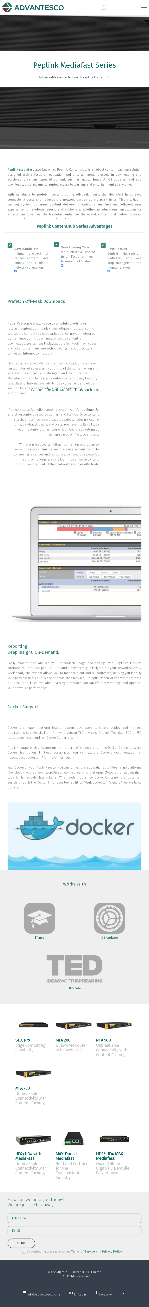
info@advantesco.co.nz (43, 1298)
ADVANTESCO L (82, 1276)
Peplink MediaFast (21, 195)
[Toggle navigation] (144, 8)
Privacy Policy (112, 1253)
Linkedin (79, 1298)
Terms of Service (83, 1253)
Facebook (105, 1298)
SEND (21, 1247)
